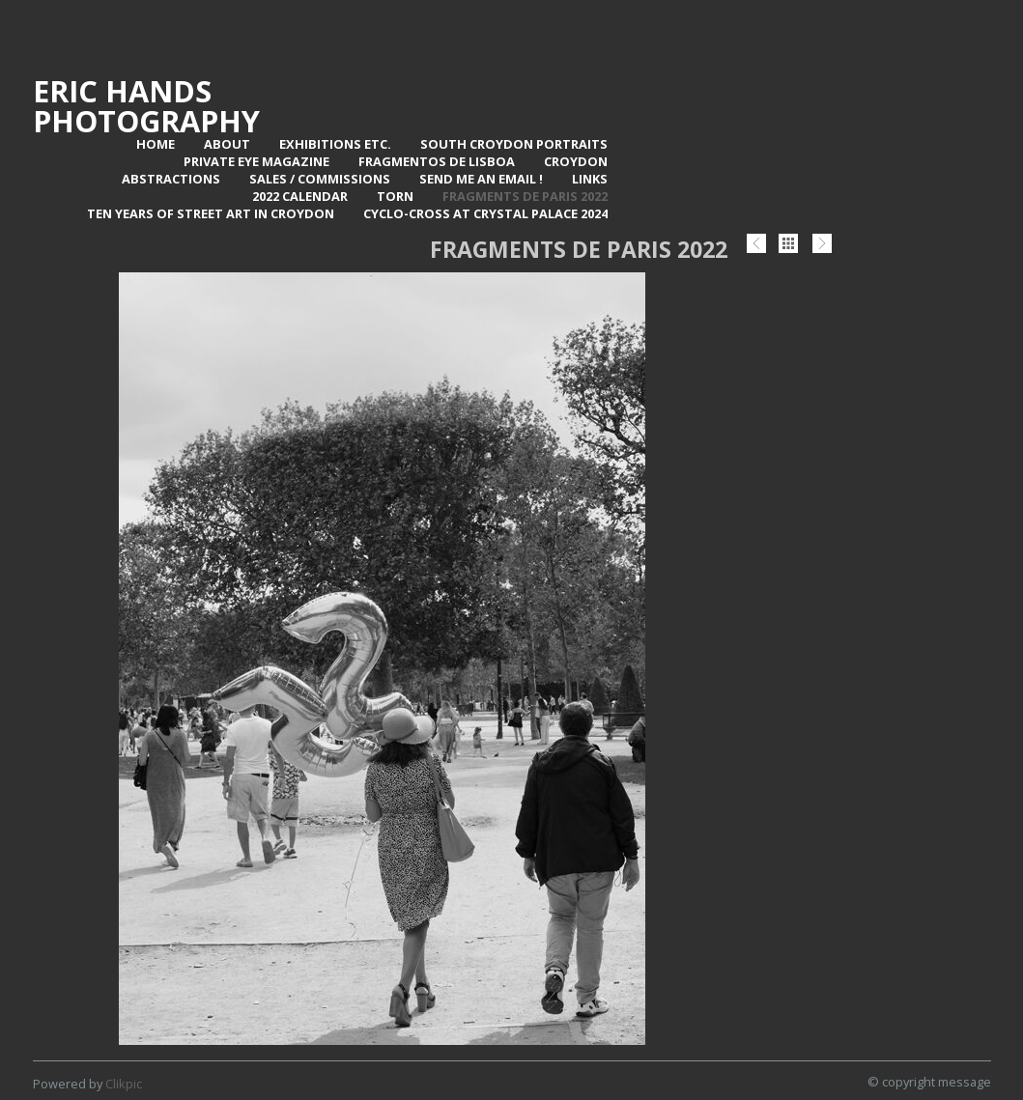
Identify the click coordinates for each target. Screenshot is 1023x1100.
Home (155, 144)
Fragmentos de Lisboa (436, 161)
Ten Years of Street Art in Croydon (210, 213)
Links (590, 178)
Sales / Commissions (319, 178)
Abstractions (171, 178)
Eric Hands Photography (146, 106)
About (227, 144)
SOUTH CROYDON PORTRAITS (514, 144)
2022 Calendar (300, 196)
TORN (395, 196)
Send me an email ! (481, 178)
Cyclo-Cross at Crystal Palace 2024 (485, 213)
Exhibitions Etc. (335, 144)
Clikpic (123, 1083)
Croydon (576, 161)
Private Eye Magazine (256, 161)
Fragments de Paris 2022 (525, 196)
